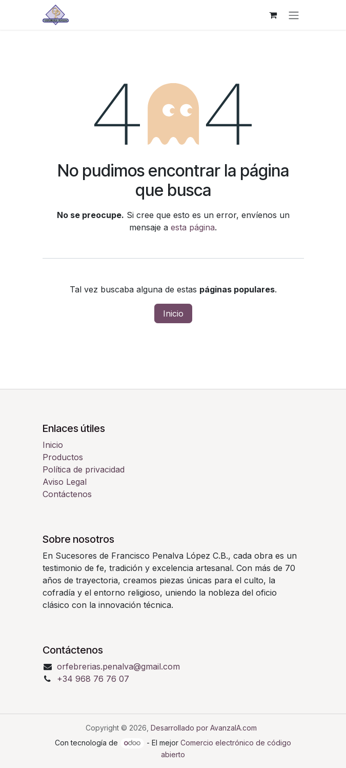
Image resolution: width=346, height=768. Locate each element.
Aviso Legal (65, 482)
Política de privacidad (84, 469)
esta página (193, 227)
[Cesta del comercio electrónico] (273, 15)
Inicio (173, 313)
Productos (63, 457)
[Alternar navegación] (293, 15)
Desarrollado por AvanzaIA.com (204, 727)
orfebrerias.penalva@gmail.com (118, 666)
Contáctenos (67, 494)
